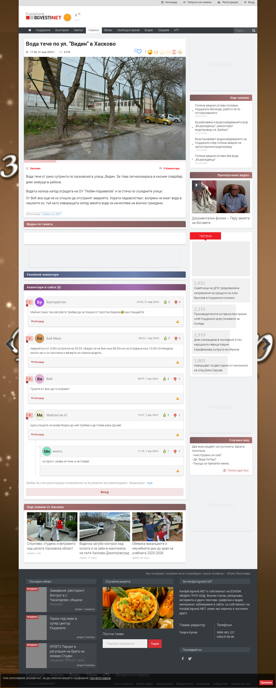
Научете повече (100, 678)
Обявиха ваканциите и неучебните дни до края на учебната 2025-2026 (152, 547)
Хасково (35, 167)
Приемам (266, 682)
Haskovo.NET (51, 213)
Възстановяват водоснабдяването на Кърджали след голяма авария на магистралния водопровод (221, 142)
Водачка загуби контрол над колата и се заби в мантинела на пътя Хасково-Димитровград (104, 547)
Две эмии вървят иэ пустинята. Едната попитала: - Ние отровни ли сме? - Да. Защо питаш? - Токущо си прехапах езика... (218, 454)
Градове (163, 29)
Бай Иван (53, 337)
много (57, 450)
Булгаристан (56, 301)
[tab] (205, 237)
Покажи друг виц (235, 469)
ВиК (49, 378)
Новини (93, 29)
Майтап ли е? (56, 414)
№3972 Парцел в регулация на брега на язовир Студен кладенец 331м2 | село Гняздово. (67, 654)
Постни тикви (113, 633)
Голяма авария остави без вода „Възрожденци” (216, 157)
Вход (105, 491)
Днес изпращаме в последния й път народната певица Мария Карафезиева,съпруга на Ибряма (218, 344)
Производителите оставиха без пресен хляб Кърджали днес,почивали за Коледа (220, 318)
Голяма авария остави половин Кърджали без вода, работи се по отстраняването (217, 108)
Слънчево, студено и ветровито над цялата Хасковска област (51, 545)
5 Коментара (172, 167)
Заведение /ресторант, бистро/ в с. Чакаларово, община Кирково (67, 596)
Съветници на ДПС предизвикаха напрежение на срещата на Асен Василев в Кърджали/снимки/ (216, 292)
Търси (155, 643)
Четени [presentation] (205, 235)
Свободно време (128, 29)
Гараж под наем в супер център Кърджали (63, 622)
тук (150, 482)
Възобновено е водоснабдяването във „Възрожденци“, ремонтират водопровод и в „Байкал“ (221, 125)
